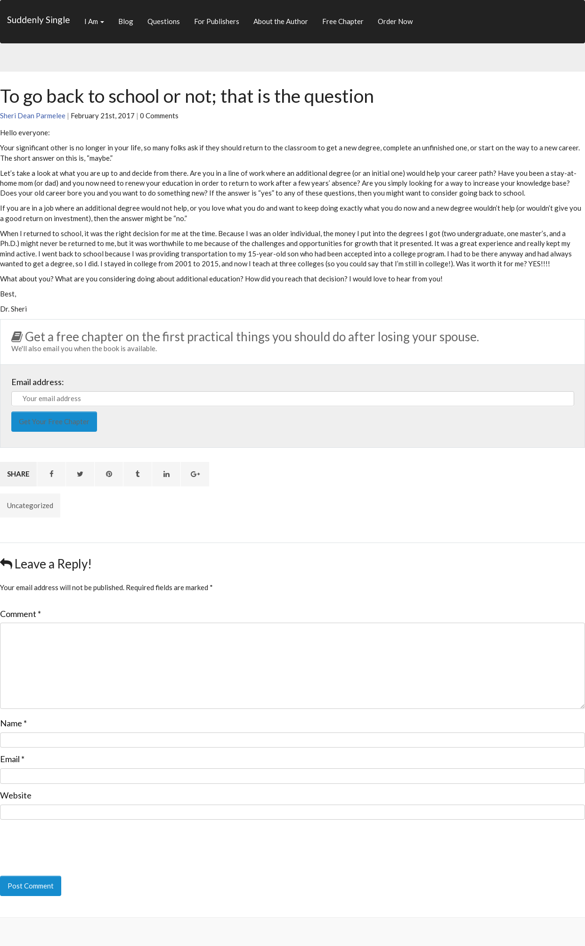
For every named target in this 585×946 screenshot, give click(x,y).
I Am (94, 21)
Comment (20, 614)
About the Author (280, 21)
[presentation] (64, 841)
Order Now (395, 21)
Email (12, 759)
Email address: (37, 382)
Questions (163, 21)
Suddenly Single (38, 19)
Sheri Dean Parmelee (32, 115)
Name (13, 723)
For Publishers (216, 21)
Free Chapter (343, 21)
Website (16, 795)
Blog (125, 21)
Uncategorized (30, 505)
